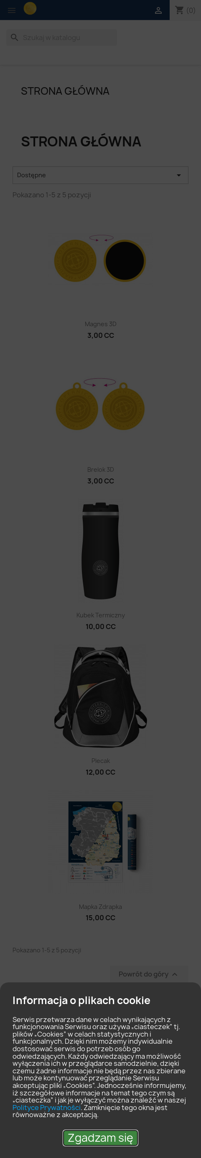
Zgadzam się (100, 1137)
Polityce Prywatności (47, 1107)
